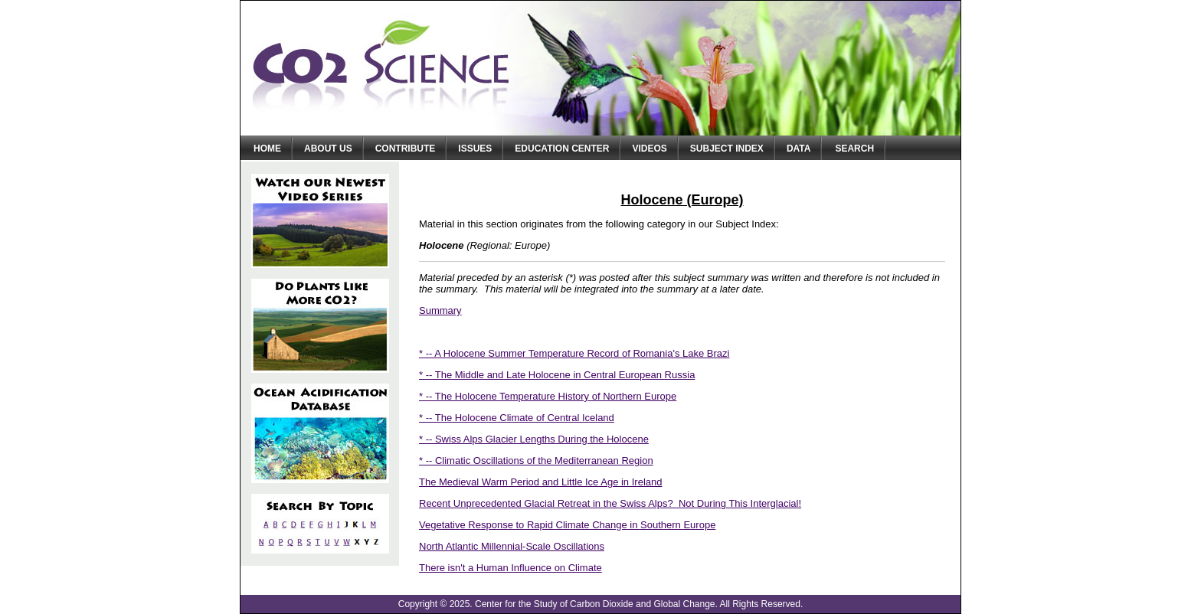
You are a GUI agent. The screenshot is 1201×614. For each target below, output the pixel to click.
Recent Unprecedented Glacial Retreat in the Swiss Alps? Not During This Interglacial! (610, 503)
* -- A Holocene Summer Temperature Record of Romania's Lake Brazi (574, 353)
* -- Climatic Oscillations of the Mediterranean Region (536, 460)
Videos (649, 148)
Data (799, 148)
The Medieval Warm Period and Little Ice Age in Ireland (540, 482)
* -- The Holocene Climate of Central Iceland (516, 417)
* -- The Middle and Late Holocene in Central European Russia (557, 374)
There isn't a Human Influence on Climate (510, 567)
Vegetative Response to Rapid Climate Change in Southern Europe (567, 525)
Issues (475, 148)
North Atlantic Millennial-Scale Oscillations (511, 546)
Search (854, 148)
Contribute (405, 148)
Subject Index (727, 148)
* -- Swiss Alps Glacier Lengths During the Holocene (534, 439)
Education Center (562, 148)
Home (267, 148)
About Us (328, 148)
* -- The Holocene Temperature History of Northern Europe (547, 396)
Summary (440, 310)
